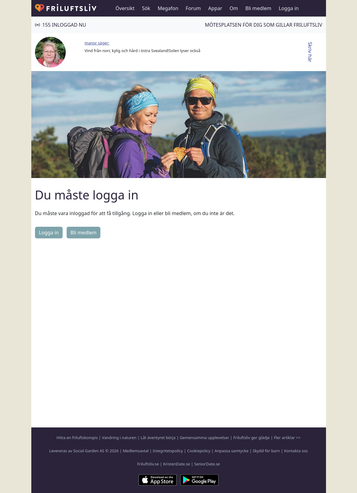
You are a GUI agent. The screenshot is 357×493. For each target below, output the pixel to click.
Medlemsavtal (136, 450)
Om (234, 8)
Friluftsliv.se (148, 464)
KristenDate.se (176, 464)
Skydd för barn (266, 450)
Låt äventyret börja (158, 437)
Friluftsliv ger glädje (251, 437)
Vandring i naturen (119, 437)
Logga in (289, 8)
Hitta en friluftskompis (77, 437)
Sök (146, 8)
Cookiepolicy (198, 450)
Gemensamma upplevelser (204, 437)
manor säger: (97, 43)
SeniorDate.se (207, 464)
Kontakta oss (296, 450)
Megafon (167, 8)
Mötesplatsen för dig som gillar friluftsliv (263, 24)
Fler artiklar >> (287, 437)
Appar (215, 8)
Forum (193, 8)
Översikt (124, 8)
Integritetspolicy (168, 450)
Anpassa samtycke (232, 450)
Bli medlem (258, 8)
